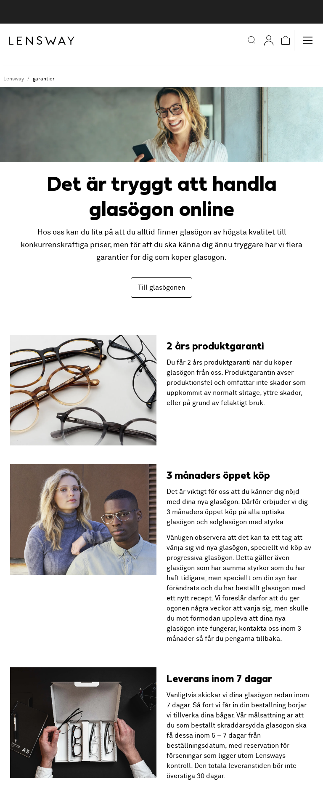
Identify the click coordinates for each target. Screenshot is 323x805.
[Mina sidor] (263, 40)
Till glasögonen (161, 287)
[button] (246, 40)
